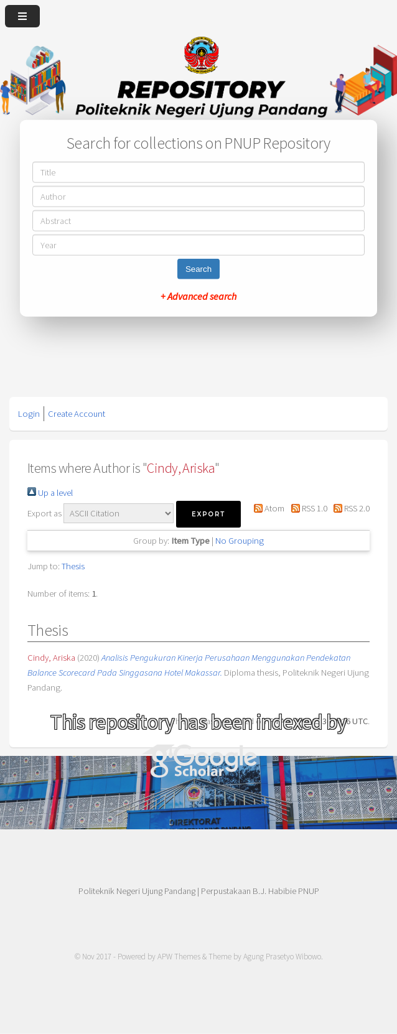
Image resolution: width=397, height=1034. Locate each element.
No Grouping (239, 540)
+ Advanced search (198, 296)
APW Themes (178, 956)
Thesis (73, 566)
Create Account (76, 413)
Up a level (50, 492)
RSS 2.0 (349, 508)
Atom (267, 508)
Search (198, 269)
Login (29, 413)
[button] (208, 514)
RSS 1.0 (306, 508)
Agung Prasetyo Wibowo (282, 956)
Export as (44, 513)
